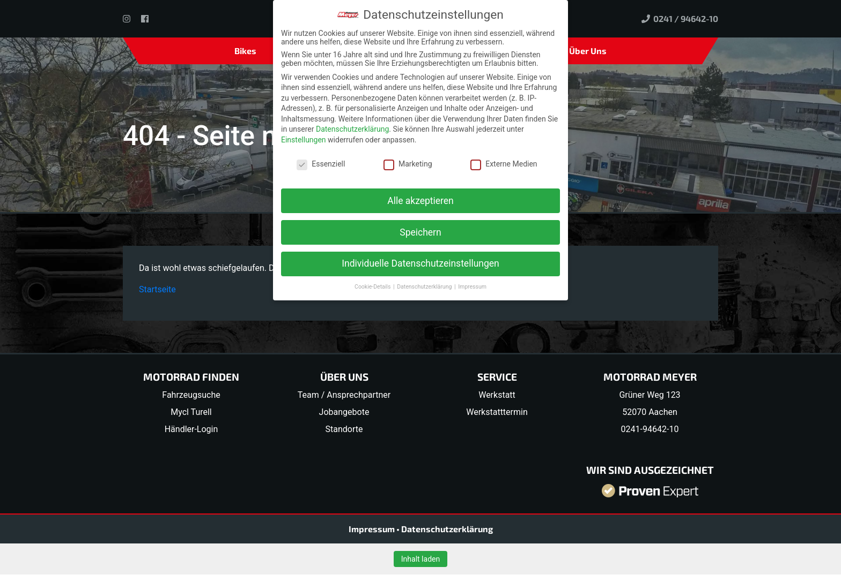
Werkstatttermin (497, 412)
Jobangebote (344, 412)
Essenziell (321, 164)
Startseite (157, 289)
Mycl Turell (191, 412)
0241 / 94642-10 (679, 18)
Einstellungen (303, 139)
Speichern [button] (420, 231)
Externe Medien (503, 164)
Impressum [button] (472, 286)
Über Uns (588, 51)
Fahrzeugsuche (191, 395)
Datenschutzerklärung (447, 529)
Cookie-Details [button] (373, 286)
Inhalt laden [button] (420, 559)
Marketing (407, 164)
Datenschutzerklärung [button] (425, 286)
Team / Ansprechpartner (344, 395)
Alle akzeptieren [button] (420, 200)
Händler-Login (191, 429)
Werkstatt (496, 395)
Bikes (245, 51)
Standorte (344, 429)
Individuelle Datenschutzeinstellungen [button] (420, 263)
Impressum (372, 529)
